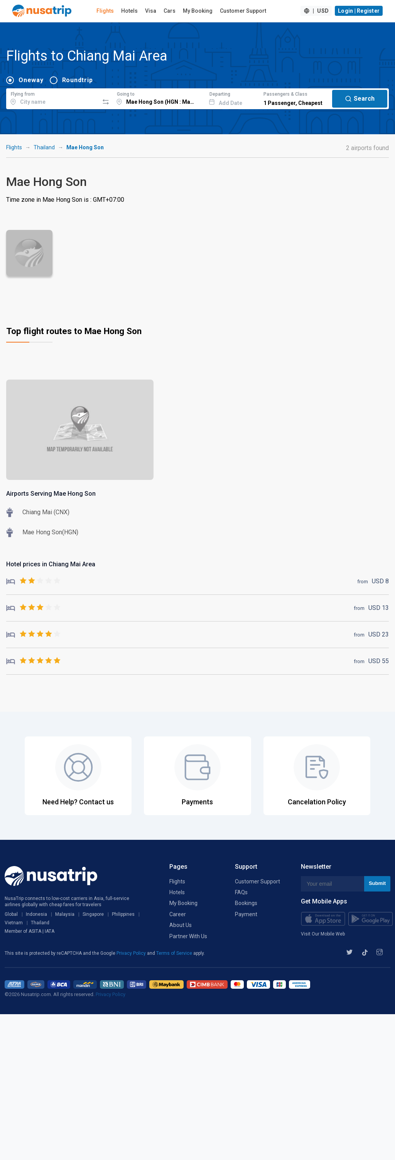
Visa (150, 11)
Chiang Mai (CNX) (45, 512)
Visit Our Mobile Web (323, 934)
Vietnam (14, 922)
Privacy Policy (131, 953)
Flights (105, 11)
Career (177, 914)
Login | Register (359, 11)
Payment (246, 914)
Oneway (31, 80)
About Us (180, 925)
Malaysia (64, 914)
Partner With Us (188, 936)
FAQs (241, 892)
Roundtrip (77, 80)
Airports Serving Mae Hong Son (51, 493)
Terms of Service (174, 953)
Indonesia (36, 914)
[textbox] (52, 97)
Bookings (246, 903)
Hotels (129, 11)
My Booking (198, 11)
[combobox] (52, 97)
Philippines (123, 914)
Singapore (93, 914)
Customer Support (243, 11)
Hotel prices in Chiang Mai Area (50, 564)
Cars (170, 11)
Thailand (44, 147)
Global (11, 914)
